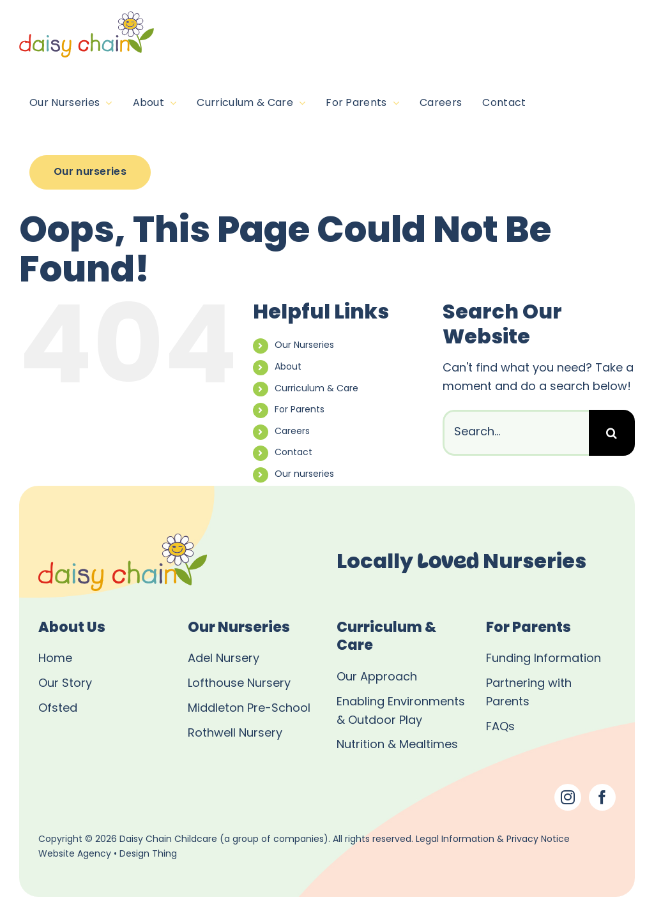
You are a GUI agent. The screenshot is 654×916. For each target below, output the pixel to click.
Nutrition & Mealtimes (397, 745)
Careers (292, 431)
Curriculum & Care (316, 389)
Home (55, 659)
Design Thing (148, 854)
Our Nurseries (304, 345)
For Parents (299, 410)
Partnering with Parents (529, 693)
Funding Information (543, 659)
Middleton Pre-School (249, 709)
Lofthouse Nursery (239, 684)
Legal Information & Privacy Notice (493, 839)
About (288, 367)
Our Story (65, 684)
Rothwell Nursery (235, 734)
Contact (293, 453)
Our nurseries (304, 474)
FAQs (500, 727)
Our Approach (377, 677)
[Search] (612, 433)
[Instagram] (567, 797)
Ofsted (57, 709)
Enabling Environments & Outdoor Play (401, 711)
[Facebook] (602, 797)
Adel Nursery (223, 659)
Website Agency (74, 854)
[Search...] (516, 433)
